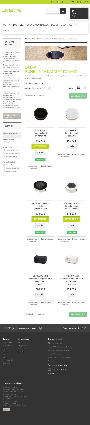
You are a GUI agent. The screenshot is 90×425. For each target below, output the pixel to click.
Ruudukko (78, 88)
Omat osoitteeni (23, 349)
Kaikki (6, 409)
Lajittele (28, 88)
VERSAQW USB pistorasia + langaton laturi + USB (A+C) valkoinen (71, 280)
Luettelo (85, 88)
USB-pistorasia (12, 171)
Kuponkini (21, 352)
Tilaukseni (21, 343)
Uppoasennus (11, 157)
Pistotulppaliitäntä (13, 153)
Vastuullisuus (8, 346)
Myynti (5, 349)
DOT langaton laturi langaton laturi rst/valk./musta (71, 206)
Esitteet (5, 352)
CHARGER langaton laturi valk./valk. (71, 133)
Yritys (5, 355)
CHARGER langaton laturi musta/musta (40, 133)
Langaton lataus (12, 168)
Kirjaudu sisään (84, 2)
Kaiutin (9, 165)
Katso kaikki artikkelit (9, 116)
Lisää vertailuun (48, 166)
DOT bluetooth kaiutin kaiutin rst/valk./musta (40, 206)
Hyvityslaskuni (22, 346)
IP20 (8, 142)
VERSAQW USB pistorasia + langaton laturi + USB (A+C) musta (40, 280)
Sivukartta (6, 363)
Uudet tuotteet (8, 343)
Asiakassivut (23, 339)
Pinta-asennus (12, 150)
